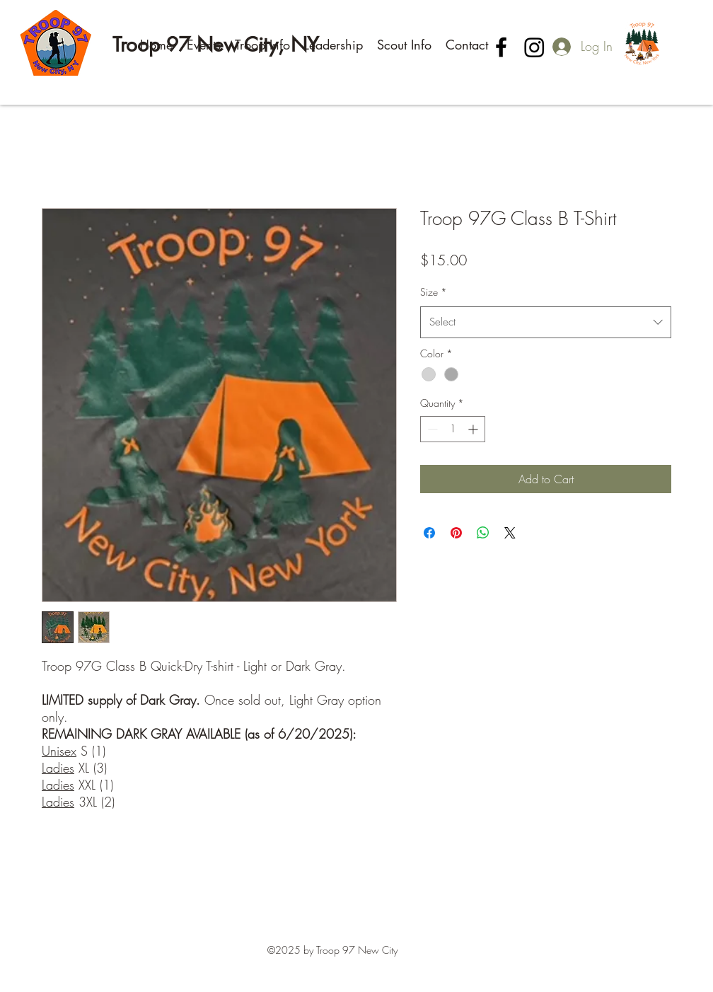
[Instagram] (534, 47)
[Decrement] (431, 429)
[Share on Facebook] (429, 532)
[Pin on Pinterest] (456, 532)
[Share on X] (510, 532)
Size (433, 292)
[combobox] (545, 322)
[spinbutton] (452, 429)
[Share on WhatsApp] (483, 532)
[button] (204, 44)
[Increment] (474, 429)
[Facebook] (501, 47)
